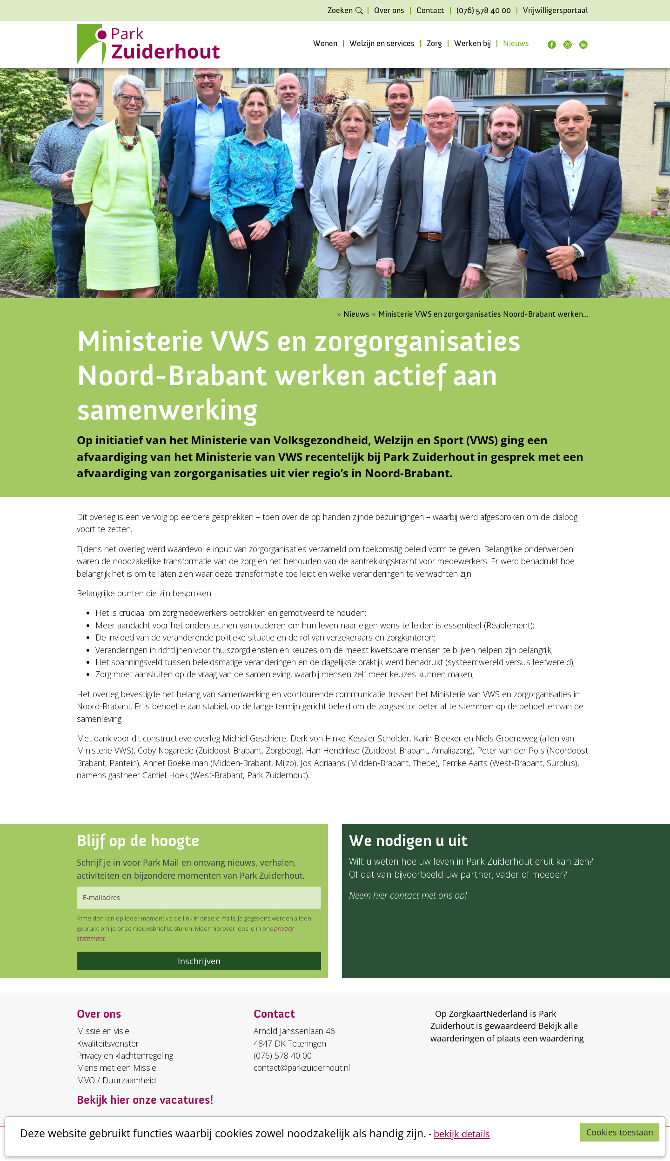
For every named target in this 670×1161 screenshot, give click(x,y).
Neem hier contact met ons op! (408, 895)
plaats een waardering (540, 1038)
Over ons (389, 10)
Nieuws (516, 43)
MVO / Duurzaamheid (116, 1080)
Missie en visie (103, 1030)
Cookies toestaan (619, 1132)
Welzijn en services (382, 43)
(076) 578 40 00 (483, 10)
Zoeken (340, 10)
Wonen (325, 43)
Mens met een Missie (116, 1067)
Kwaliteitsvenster (108, 1043)
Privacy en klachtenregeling (125, 1055)
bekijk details (462, 1133)
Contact (430, 10)
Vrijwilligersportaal (555, 10)
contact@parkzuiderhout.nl (302, 1067)
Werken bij (472, 43)
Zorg (434, 43)
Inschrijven (199, 961)
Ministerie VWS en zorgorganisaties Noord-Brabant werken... (483, 314)
